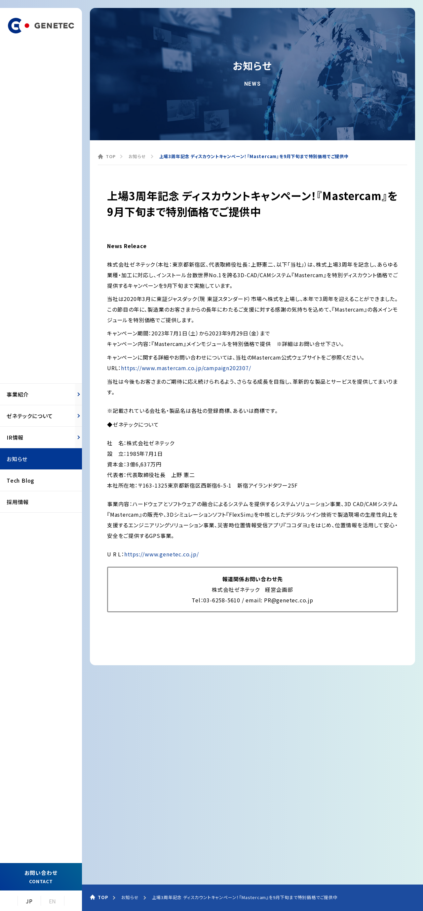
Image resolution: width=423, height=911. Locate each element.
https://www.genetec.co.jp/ (161, 554)
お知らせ (137, 156)
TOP (110, 156)
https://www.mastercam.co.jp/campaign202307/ (186, 368)
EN (53, 901)
